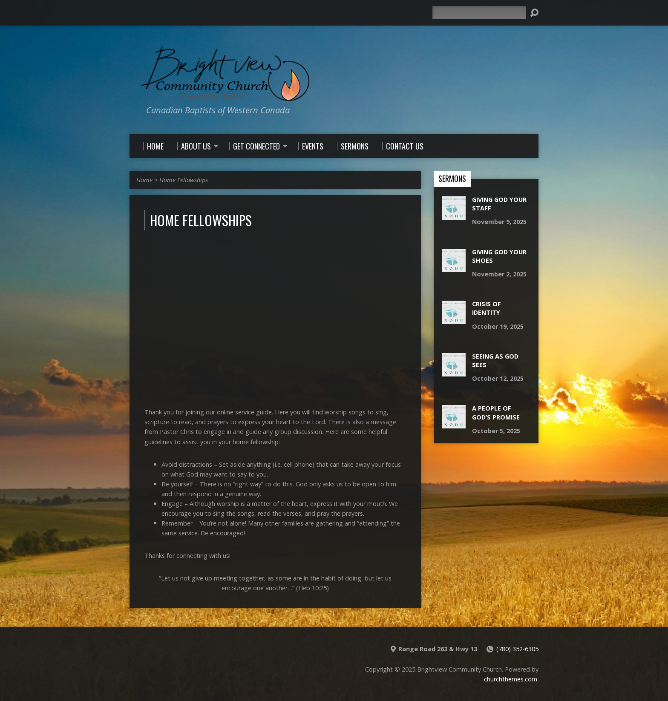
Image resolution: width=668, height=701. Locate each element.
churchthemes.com (510, 679)
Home (144, 180)
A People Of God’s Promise (496, 412)
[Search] (479, 12)
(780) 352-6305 (517, 649)
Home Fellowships (183, 180)
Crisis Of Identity (486, 308)
